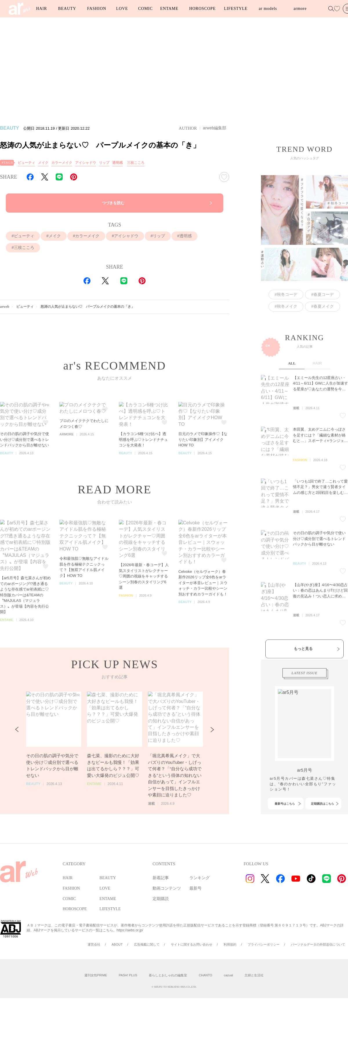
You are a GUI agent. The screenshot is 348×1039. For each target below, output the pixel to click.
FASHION (96, 8)
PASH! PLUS (128, 975)
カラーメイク (61, 163)
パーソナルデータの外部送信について (318, 944)
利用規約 (230, 944)
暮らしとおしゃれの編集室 (168, 975)
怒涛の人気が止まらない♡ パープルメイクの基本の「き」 (88, 307)
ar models (268, 8)
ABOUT (117, 944)
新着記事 (161, 878)
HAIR (41, 8)
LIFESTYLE (235, 8)
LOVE (122, 8)
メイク (43, 163)
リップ (104, 163)
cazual (228, 975)
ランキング (199, 878)
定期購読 (161, 899)
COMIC (145, 8)
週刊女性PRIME (95, 975)
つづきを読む (113, 203)
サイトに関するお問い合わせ (191, 944)
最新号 (195, 888)
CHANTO (205, 975)
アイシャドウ (85, 163)
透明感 (117, 163)
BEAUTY (67, 8)
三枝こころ (135, 163)
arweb (4, 307)
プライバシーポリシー (264, 944)
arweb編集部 (214, 128)
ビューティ (26, 163)
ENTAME (169, 8)
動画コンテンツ (167, 888)
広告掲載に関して (147, 944)
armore (300, 8)
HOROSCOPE (202, 8)
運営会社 (94, 944)
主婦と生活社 (254, 975)
